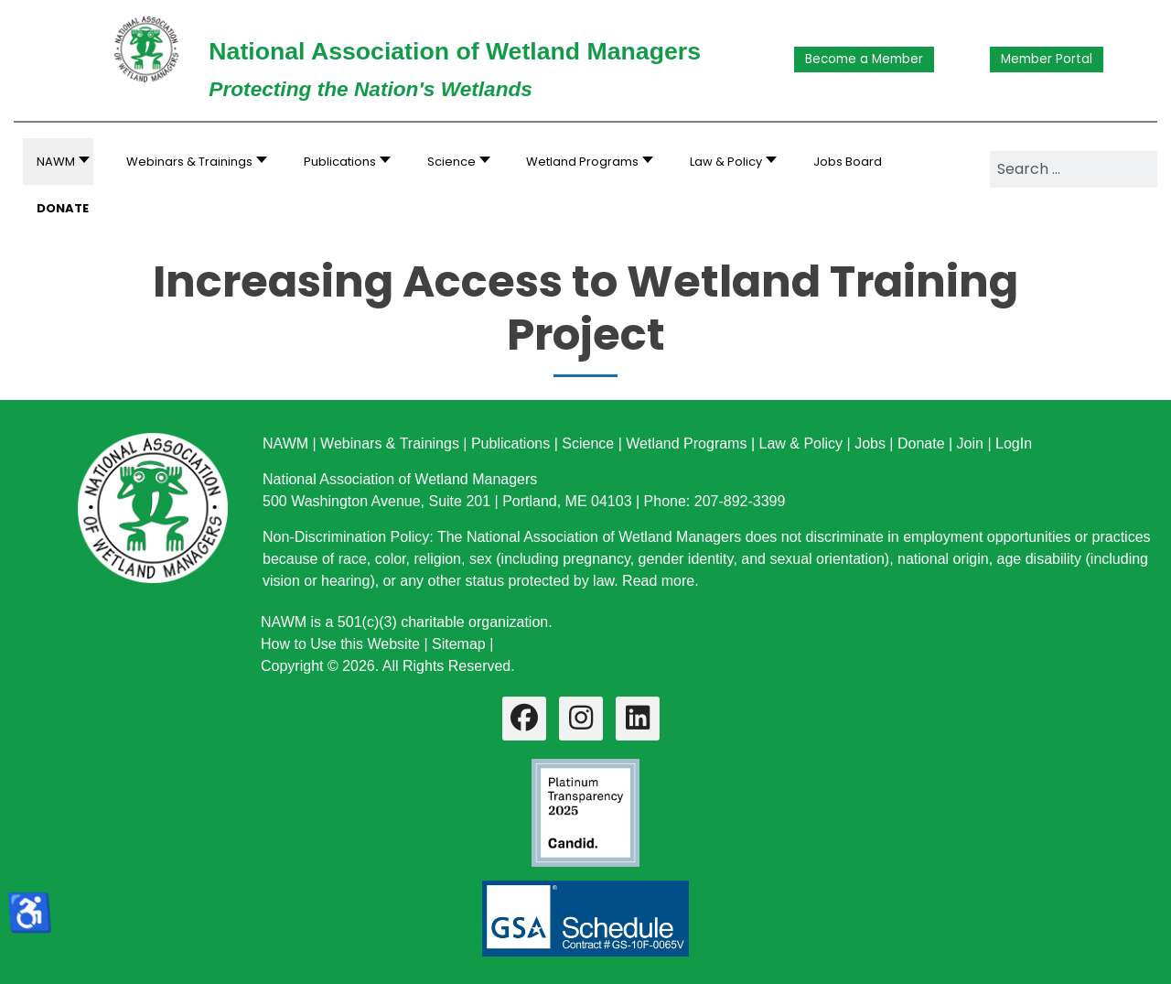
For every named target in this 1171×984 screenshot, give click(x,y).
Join (970, 443)
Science (588, 443)
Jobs (870, 443)
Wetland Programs (686, 443)
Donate (921, 443)
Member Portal (1046, 59)
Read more (658, 581)
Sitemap (459, 644)
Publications (510, 443)
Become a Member (864, 59)
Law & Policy (800, 443)
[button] (192, 161)
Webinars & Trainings (389, 443)
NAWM (285, 443)
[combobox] (1073, 169)
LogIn (1013, 443)
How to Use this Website (340, 644)
